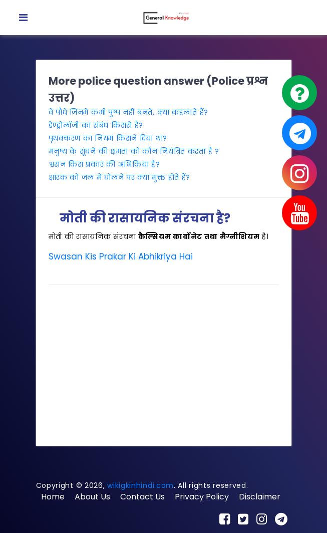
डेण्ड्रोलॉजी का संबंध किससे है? (96, 125)
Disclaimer (259, 496)
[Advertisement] (164, 363)
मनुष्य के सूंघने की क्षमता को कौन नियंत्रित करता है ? (134, 151)
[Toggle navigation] (23, 18)
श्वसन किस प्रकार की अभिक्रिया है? (104, 164)
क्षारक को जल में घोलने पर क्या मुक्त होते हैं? (120, 177)
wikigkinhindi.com (140, 485)
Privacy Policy (202, 496)
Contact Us (142, 496)
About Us (92, 496)
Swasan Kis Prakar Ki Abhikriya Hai (121, 256)
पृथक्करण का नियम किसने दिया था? (108, 138)
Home (53, 496)
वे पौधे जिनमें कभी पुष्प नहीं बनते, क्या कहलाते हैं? (128, 112)
